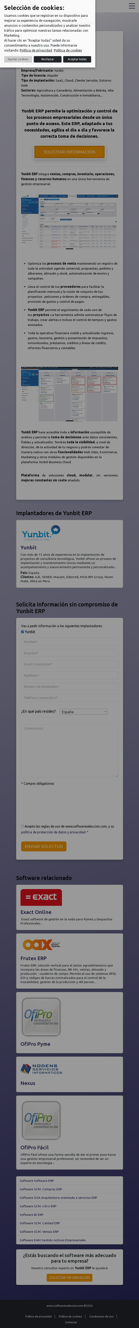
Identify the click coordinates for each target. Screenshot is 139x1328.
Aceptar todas (77, 59)
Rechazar (47, 59)
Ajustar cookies (18, 59)
